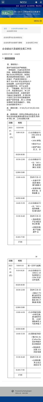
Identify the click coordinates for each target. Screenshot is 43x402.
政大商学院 (31, 6)
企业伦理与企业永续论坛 (13, 37)
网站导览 (39, 6)
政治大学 (23, 6)
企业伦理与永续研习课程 (13, 43)
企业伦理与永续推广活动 (19, 28)
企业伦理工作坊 (32, 43)
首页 (17, 6)
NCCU (23, 2)
